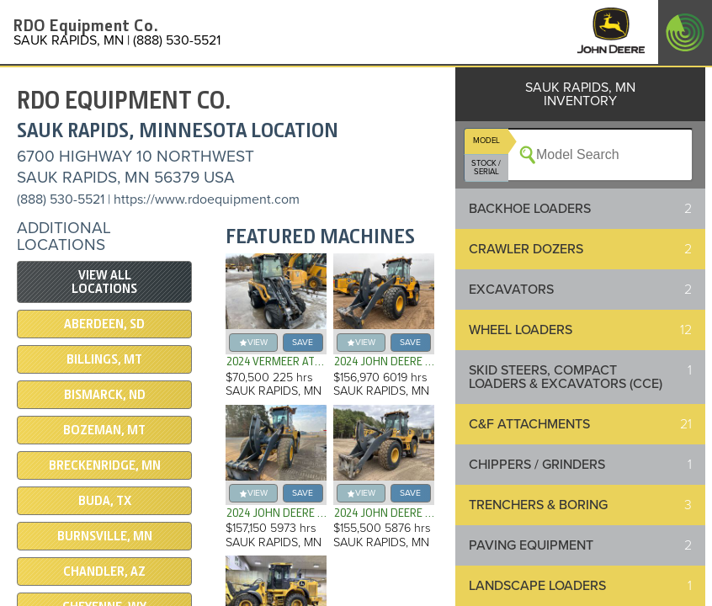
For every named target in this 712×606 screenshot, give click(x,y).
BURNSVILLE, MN (104, 536)
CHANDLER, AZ (104, 571)
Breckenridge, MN (105, 465)
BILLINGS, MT (104, 359)
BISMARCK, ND (105, 394)
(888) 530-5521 (60, 199)
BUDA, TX (104, 501)
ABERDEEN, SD (104, 324)
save (302, 342)
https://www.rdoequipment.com (207, 199)
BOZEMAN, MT (104, 430)
